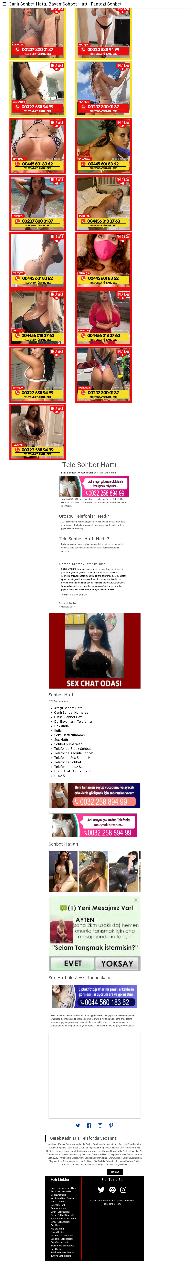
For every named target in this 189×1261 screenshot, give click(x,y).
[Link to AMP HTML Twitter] (78, 1126)
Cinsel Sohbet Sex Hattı (62, 1215)
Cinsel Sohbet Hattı (60, 1211)
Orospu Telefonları (87, 472)
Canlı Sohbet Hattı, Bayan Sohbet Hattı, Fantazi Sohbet (65, 4)
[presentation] (135, 871)
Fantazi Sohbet (68, 472)
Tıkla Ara (115, 1171)
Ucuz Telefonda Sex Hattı (63, 1188)
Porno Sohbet (57, 1232)
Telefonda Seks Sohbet (62, 1252)
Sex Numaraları (58, 1195)
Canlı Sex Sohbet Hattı (62, 1239)
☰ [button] (4, 4)
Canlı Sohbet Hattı (59, 1242)
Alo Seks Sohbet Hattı (62, 1235)
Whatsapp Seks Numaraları (64, 1198)
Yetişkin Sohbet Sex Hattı (63, 1218)
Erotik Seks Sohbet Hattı (63, 1245)
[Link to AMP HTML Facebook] (89, 1126)
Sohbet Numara (58, 1208)
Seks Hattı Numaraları (61, 1191)
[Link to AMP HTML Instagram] (100, 1127)
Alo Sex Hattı (57, 1228)
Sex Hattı (55, 1225)
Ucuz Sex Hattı (58, 1205)
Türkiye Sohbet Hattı (61, 1256)
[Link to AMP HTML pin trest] (111, 1126)
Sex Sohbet (56, 1249)
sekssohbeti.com (112, 1204)
